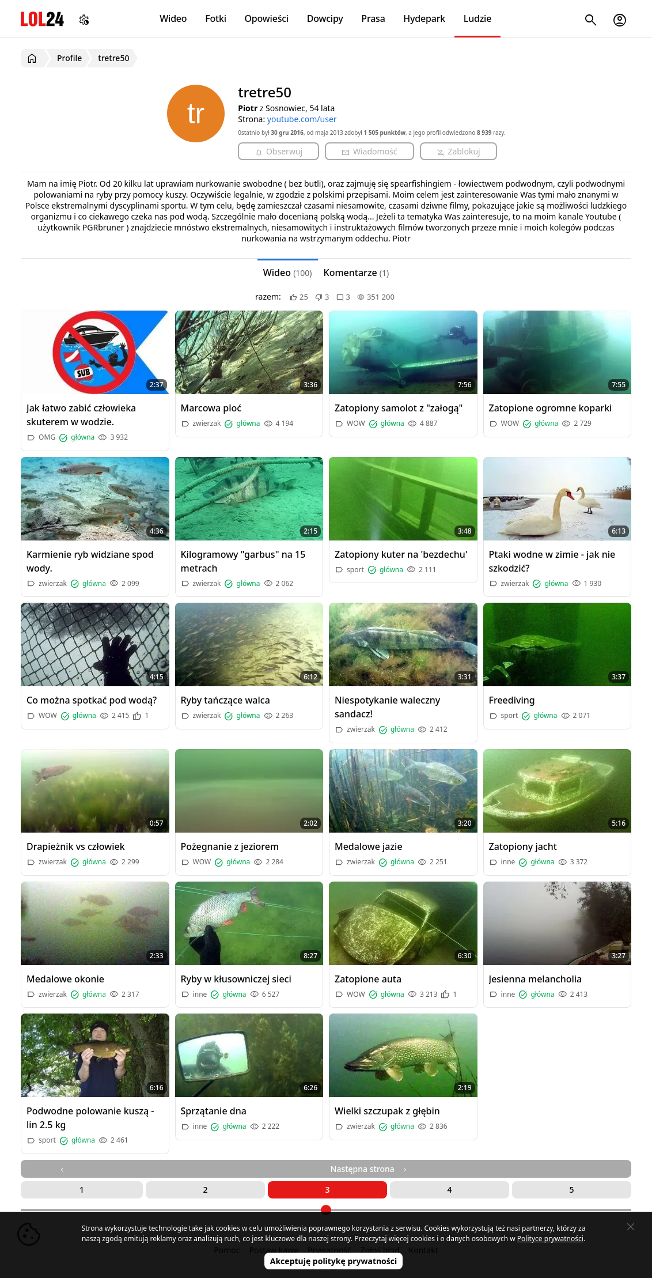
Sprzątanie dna (214, 1111)
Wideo (173, 18)
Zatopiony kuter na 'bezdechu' (401, 554)
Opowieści (267, 18)
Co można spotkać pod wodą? (91, 700)
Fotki (215, 18)
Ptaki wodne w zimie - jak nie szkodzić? (552, 561)
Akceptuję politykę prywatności (333, 1261)
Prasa (373, 18)
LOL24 (42, 18)
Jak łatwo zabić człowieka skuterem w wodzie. (81, 415)
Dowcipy (325, 18)
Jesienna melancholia (535, 979)
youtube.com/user (302, 119)
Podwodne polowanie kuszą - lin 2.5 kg (90, 1118)
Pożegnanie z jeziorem (230, 846)
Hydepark (424, 18)
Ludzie (477, 18)
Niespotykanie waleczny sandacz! (387, 707)
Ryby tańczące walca (225, 700)
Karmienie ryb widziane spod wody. (90, 561)
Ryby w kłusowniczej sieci (236, 979)
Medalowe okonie (65, 979)
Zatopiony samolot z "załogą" (399, 408)
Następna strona (370, 1168)
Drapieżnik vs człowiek (75, 846)
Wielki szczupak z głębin (387, 1111)
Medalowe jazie (369, 846)
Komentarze (356, 272)
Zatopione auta (368, 979)
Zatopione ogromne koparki (550, 408)
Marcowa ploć (211, 408)
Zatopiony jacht (523, 846)
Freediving (512, 700)
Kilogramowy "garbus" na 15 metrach (243, 561)
